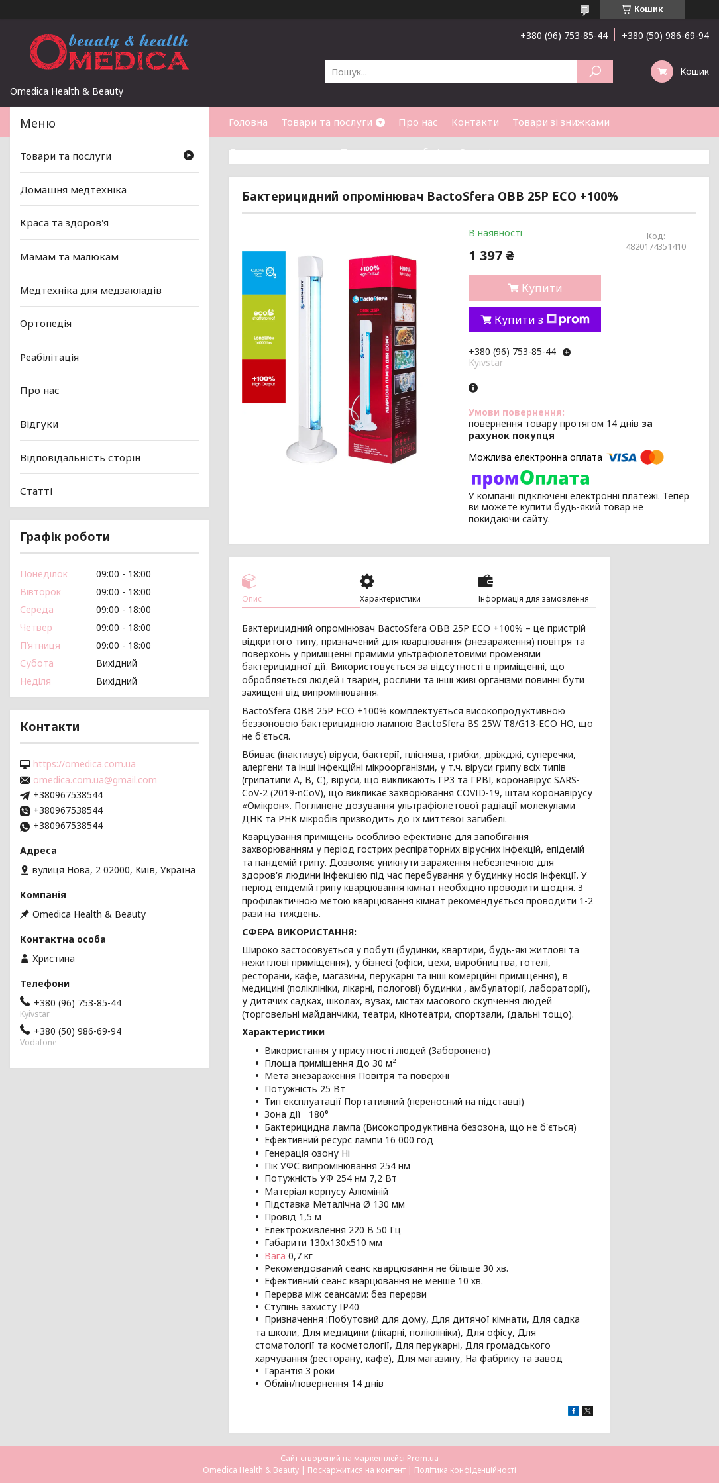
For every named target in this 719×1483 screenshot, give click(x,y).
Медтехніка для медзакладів (91, 289)
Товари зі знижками (561, 121)
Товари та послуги (326, 121)
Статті (475, 151)
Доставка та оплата (278, 151)
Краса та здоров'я (64, 222)
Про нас (418, 121)
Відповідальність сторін (80, 457)
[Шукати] (595, 71)
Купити (542, 288)
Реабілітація (49, 356)
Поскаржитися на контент (356, 1470)
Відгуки (39, 423)
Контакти (475, 121)
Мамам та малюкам (69, 256)
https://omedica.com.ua (84, 764)
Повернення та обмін (392, 151)
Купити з (542, 319)
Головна (248, 121)
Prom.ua (423, 1458)
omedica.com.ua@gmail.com (95, 780)
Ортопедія (46, 323)
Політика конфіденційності (465, 1470)
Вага (275, 1255)
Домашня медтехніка (73, 189)
